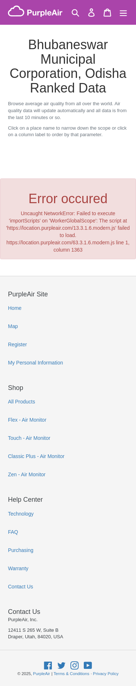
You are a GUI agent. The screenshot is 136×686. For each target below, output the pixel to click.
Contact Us (20, 587)
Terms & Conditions (71, 673)
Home (14, 308)
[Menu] (123, 12)
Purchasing (20, 550)
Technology (21, 514)
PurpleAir (41, 673)
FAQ (13, 532)
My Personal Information (35, 363)
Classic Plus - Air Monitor (36, 456)
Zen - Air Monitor (26, 474)
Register (17, 344)
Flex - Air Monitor (27, 420)
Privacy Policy (106, 673)
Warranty (18, 568)
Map (13, 326)
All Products (21, 402)
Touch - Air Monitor (29, 438)
